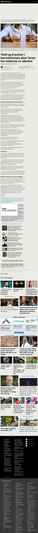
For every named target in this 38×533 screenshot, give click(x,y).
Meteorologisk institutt (7, 521)
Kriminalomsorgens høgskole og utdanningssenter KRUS (7, 519)
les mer (32, 21)
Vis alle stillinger (19, 332)
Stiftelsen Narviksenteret (31, 501)
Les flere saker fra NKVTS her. (12, 260)
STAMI (29, 498)
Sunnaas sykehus (30, 502)
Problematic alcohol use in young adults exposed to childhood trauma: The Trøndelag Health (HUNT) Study (13, 199)
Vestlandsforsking (30, 524)
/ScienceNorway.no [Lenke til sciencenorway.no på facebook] (31, 445)
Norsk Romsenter (18, 522)
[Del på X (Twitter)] (3, 274)
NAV (4, 523)
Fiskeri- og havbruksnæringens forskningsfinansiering (7, 495)
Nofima (17, 506)
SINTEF (29, 491)
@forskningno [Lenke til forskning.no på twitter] (31, 439)
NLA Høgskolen (18, 483)
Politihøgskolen (30, 483)
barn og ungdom (18, 271)
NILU (4, 528)
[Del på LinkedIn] (5, 274)
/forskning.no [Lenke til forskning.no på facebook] (30, 441)
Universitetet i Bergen (31, 514)
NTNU (17, 490)
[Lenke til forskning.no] (18, 1)
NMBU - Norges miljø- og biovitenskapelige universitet (20, 485)
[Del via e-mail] (7, 274)
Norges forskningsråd (19, 514)
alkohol (3, 271)
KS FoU (5, 515)
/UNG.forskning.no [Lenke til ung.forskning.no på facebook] (31, 443)
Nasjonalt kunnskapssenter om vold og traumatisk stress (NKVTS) (20, 494)
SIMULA (29, 489)
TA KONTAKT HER (9, 267)
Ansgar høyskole (6, 483)
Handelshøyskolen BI (7, 503)
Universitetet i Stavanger (31, 518)
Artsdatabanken (6, 488)
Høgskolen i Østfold (7, 507)
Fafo (4, 493)
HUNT (16, 138)
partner (8, 271)
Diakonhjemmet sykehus (8, 489)
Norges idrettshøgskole (19, 518)
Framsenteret (6, 500)
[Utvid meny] (37, 1)
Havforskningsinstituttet (8, 504)
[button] (36, 319)
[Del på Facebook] (1, 274)
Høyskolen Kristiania (7, 511)
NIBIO (5, 524)
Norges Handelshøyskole (20, 513)
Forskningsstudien (5, 90)
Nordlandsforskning (19, 509)
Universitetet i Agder (31, 512)
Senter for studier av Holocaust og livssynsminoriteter (31, 496)
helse (12, 271)
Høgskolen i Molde (7, 506)
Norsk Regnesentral (19, 521)
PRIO (28, 484)
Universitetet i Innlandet (31, 515)
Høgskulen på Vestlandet (8, 510)
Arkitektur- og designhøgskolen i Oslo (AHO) (7, 485)
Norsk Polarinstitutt (19, 519)
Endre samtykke (7, 477)
